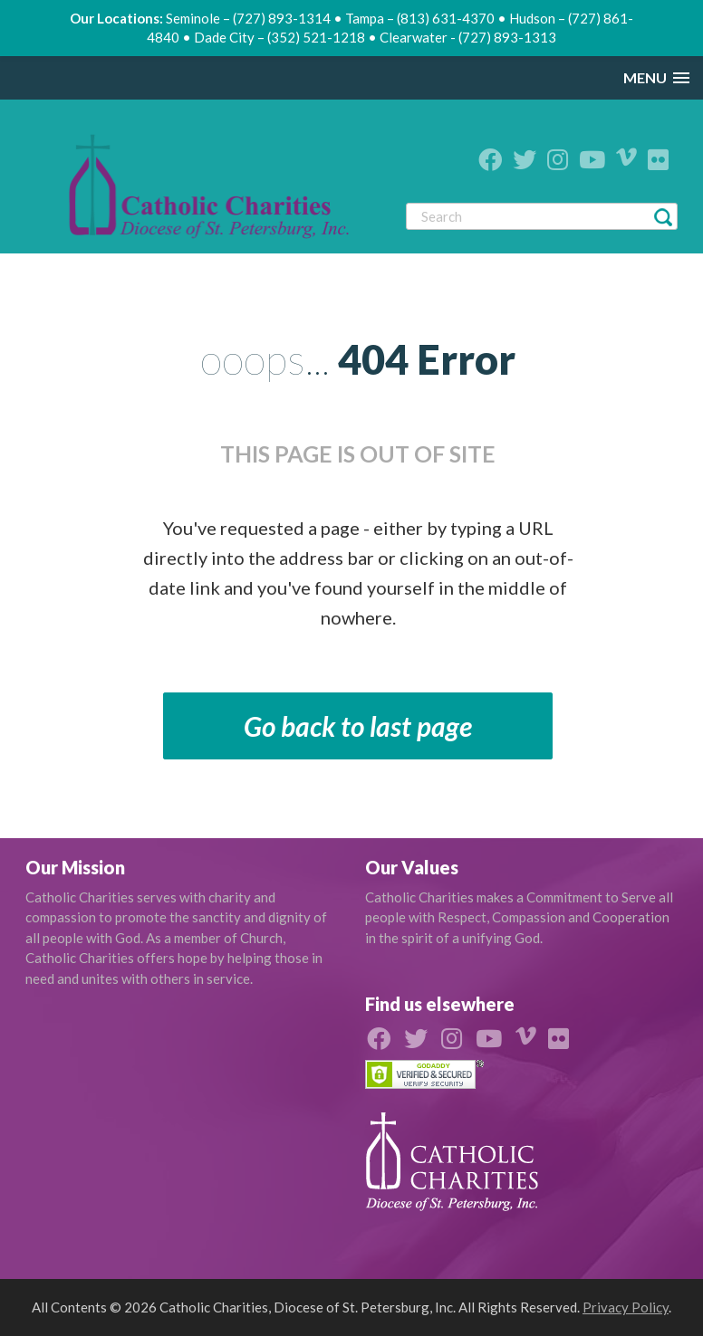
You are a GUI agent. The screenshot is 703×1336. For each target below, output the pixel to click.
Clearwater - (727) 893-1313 (468, 37)
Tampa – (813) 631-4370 (420, 18)
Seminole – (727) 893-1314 (248, 18)
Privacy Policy (626, 1307)
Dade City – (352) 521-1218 (279, 37)
